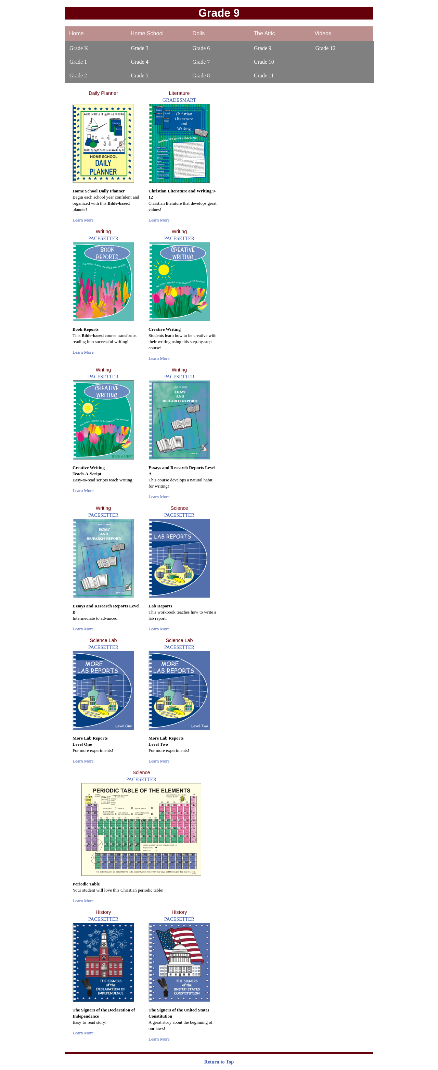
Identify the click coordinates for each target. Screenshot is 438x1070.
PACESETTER (103, 238)
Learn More (83, 220)
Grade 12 (325, 48)
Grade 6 (201, 48)
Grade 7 (201, 62)
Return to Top (219, 1062)
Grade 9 (262, 48)
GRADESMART (179, 100)
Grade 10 (264, 62)
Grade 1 (78, 62)
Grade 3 (140, 48)
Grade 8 (201, 75)
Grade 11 (264, 75)
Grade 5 (140, 75)
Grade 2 (78, 75)
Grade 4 (140, 62)
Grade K (78, 48)
